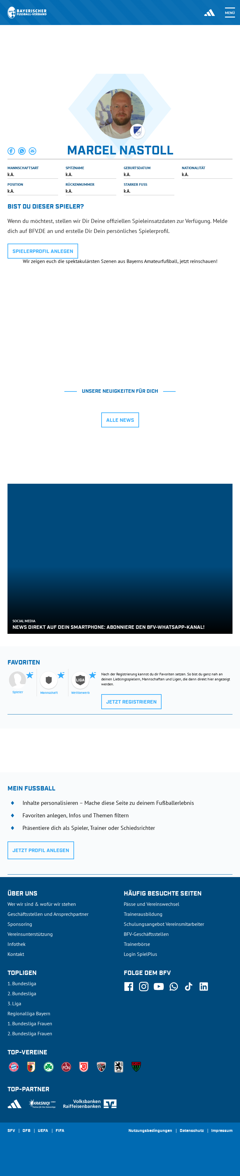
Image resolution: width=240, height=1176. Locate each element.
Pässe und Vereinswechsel (151, 904)
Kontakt (16, 954)
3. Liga (14, 1003)
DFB (26, 1130)
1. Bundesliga (22, 983)
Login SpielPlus (140, 954)
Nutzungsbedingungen (150, 1130)
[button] (12, 151)
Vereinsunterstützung (30, 934)
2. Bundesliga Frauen (30, 1033)
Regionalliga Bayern (29, 1013)
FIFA (60, 1130)
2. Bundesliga (22, 993)
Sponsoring (20, 924)
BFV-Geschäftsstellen (146, 934)
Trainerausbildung (143, 914)
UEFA (43, 1130)
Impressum (221, 1130)
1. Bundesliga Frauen (30, 1023)
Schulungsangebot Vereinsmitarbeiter (164, 924)
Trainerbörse (137, 944)
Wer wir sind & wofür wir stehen (42, 904)
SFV (11, 1130)
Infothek (17, 944)
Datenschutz (192, 1130)
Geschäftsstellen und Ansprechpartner (48, 914)
